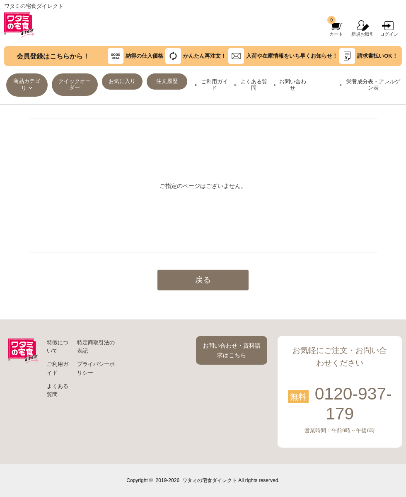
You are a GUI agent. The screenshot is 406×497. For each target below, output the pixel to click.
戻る (203, 279)
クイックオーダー (74, 84)
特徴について (57, 347)
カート (336, 34)
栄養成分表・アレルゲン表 (373, 85)
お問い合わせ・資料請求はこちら (232, 350)
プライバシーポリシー (96, 368)
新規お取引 (362, 34)
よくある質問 (253, 85)
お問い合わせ (292, 85)
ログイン (389, 34)
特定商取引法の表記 (96, 347)
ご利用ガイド (214, 85)
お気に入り (122, 81)
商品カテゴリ (26, 84)
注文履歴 (167, 81)
